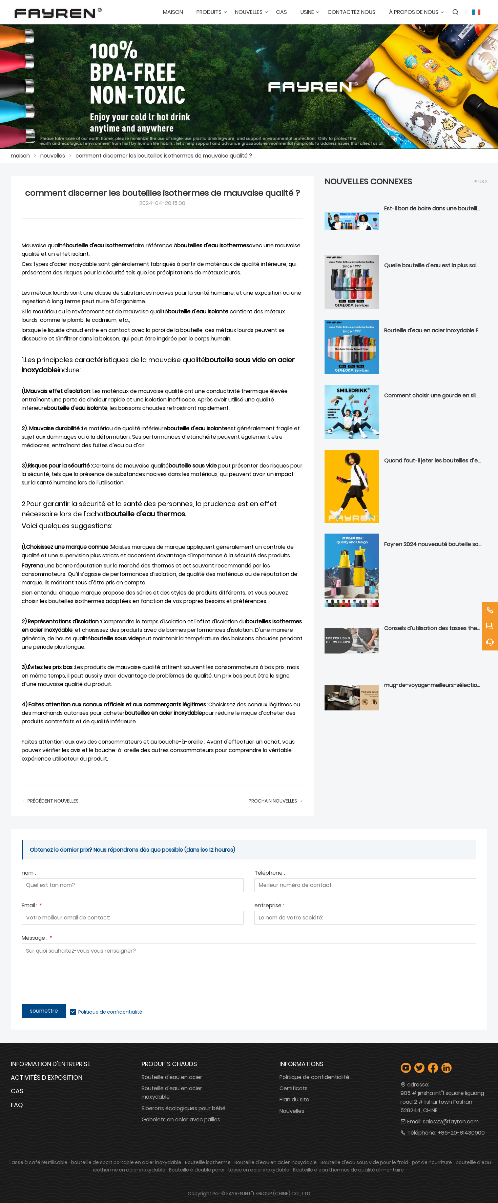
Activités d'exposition (46, 1077)
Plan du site (294, 1099)
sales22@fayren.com (451, 1121)
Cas (17, 1091)
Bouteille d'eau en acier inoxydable (172, 1092)
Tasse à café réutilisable (37, 1162)
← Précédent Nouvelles (50, 800)
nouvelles (52, 156)
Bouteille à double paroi (196, 1169)
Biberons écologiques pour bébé (184, 1108)
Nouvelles (291, 1111)
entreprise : (269, 906)
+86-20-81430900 (461, 1133)
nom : (29, 873)
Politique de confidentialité (110, 1012)
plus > (480, 181)
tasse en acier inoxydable (258, 1169)
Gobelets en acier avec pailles (181, 1119)
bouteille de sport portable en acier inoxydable (126, 1162)
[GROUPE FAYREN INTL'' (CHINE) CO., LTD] (58, 12)
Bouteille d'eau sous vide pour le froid (364, 1162)
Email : (31, 906)
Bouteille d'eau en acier (172, 1077)
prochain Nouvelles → (276, 800)
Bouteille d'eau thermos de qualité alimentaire (348, 1169)
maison (20, 156)
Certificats (293, 1088)
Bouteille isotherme (208, 1162)
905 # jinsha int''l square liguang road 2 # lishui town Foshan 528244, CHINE (442, 1101)
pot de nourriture (432, 1162)
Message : (36, 938)
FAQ (17, 1105)
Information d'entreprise (50, 1064)
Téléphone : (269, 873)
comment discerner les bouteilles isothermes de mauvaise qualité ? (164, 156)
